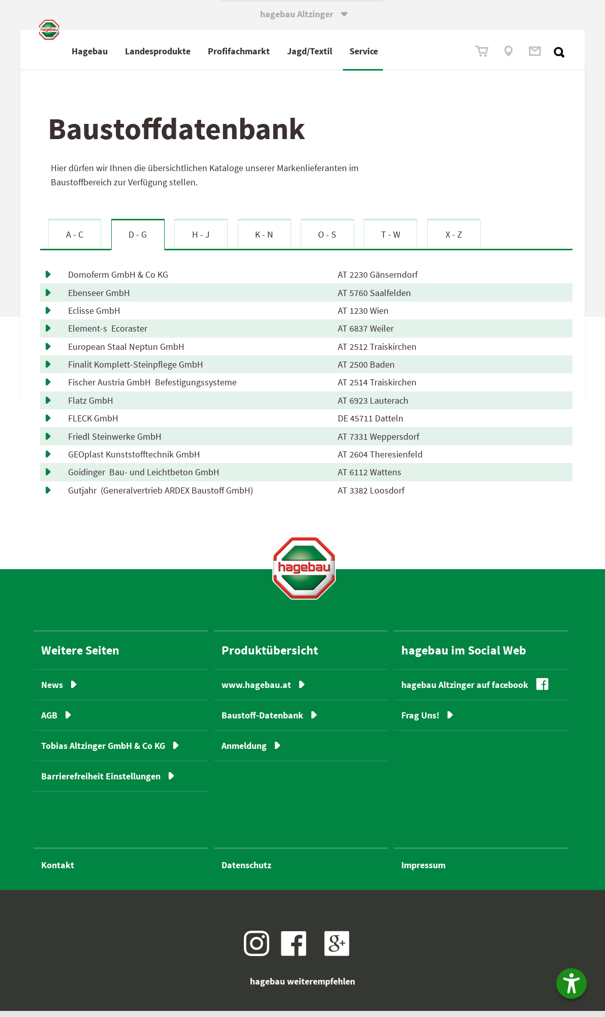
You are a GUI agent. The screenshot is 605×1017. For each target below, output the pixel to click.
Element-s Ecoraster (107, 334)
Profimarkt (284, 51)
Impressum (423, 871)
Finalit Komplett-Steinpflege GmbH (137, 370)
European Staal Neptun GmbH (128, 352)
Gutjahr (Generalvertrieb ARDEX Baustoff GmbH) (160, 496)
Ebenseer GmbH (101, 298)
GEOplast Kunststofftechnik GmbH (136, 460)
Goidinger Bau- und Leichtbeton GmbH (143, 478)
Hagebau (135, 51)
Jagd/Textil (354, 51)
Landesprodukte (203, 51)
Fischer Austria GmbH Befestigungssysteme (152, 388)
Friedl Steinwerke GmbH (117, 442)
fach (281, 51)
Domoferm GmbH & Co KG (120, 280)
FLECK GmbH (95, 424)
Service (409, 51)
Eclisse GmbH (96, 316)
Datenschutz (246, 871)
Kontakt (57, 871)
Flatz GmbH (92, 406)
